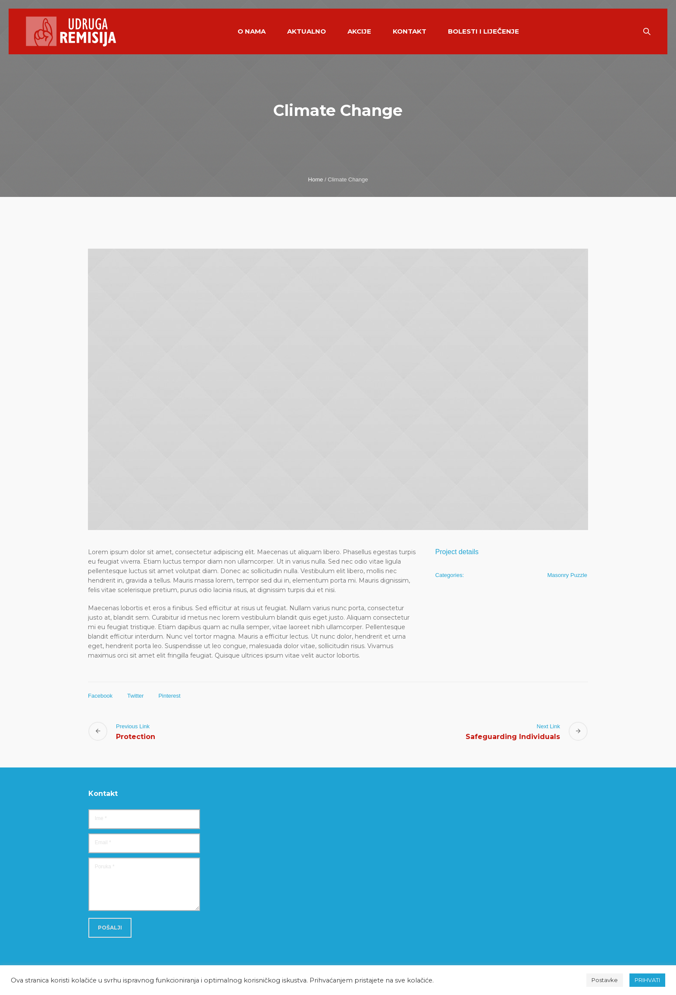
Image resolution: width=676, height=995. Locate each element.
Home (315, 179)
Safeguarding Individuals (513, 737)
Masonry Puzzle (567, 575)
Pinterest (169, 695)
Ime (101, 818)
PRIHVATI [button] (647, 979)
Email (103, 842)
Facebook (100, 695)
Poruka (105, 867)
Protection (135, 737)
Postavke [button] (605, 979)
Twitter (135, 695)
